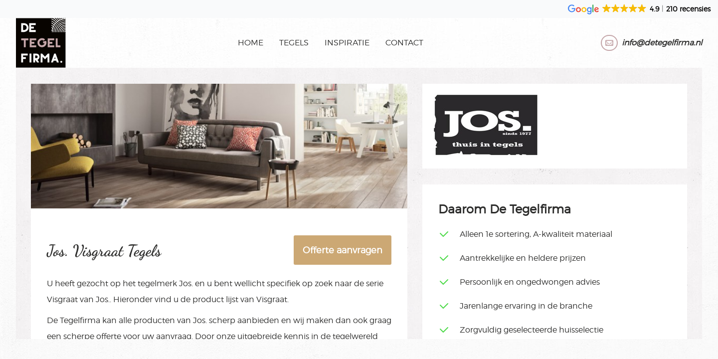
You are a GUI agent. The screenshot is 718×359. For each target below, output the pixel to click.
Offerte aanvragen (342, 250)
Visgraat (62, 299)
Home (250, 42)
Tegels (294, 42)
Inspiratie (347, 42)
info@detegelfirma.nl (662, 42)
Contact (404, 42)
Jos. (186, 283)
